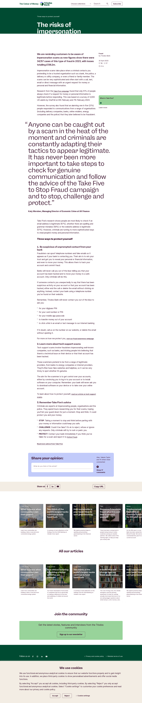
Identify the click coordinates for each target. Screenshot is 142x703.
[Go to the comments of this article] (105, 97)
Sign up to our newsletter (71, 675)
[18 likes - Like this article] (100, 97)
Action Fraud (73, 477)
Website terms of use (112, 696)
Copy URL (99, 527)
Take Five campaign (62, 125)
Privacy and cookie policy (89, 696)
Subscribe (117, 4)
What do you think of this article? (48, 507)
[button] (139, 564)
